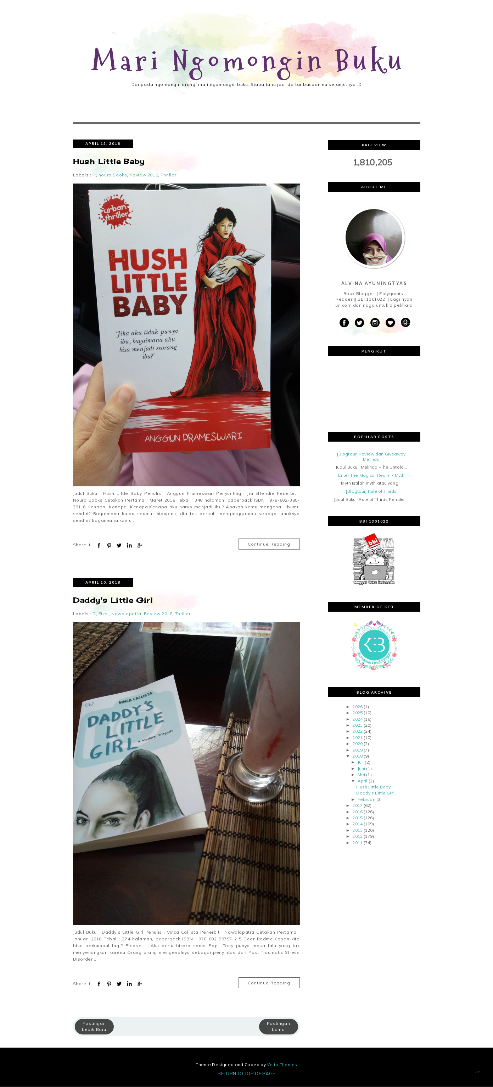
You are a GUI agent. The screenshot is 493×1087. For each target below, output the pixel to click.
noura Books (113, 175)
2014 (357, 824)
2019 (357, 750)
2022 (357, 731)
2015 (357, 818)
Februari (366, 799)
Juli (361, 762)
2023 (357, 725)
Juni (361, 769)
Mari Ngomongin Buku (248, 61)
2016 (357, 812)
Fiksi (104, 614)
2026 (357, 707)
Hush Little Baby (109, 162)
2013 (357, 830)
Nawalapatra (126, 614)
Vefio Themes (282, 1064)
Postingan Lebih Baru (94, 1027)
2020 (357, 744)
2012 (357, 837)
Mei (361, 775)
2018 (357, 756)
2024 (357, 719)
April (363, 781)
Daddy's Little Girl (113, 600)
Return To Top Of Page (246, 1074)
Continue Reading (269, 544)
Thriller (168, 175)
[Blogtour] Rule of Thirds (371, 492)
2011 (357, 843)
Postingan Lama (278, 1027)
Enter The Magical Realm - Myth (371, 476)
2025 (357, 713)
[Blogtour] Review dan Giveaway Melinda (371, 457)
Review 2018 (144, 175)
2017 (357, 806)
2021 (357, 738)
